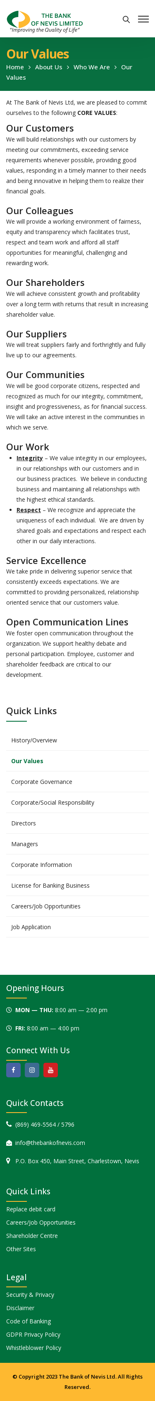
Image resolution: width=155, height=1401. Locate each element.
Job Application (31, 927)
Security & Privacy (30, 1294)
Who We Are (92, 67)
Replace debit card (30, 1209)
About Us (48, 67)
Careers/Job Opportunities (46, 906)
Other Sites (21, 1249)
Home (15, 67)
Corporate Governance (41, 782)
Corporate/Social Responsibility (52, 802)
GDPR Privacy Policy (33, 1334)
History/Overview (34, 740)
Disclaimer (20, 1308)
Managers (24, 844)
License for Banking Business (50, 885)
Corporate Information (41, 865)
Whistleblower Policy (33, 1348)
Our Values (27, 761)
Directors (23, 823)
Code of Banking (28, 1321)
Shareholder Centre (32, 1236)
